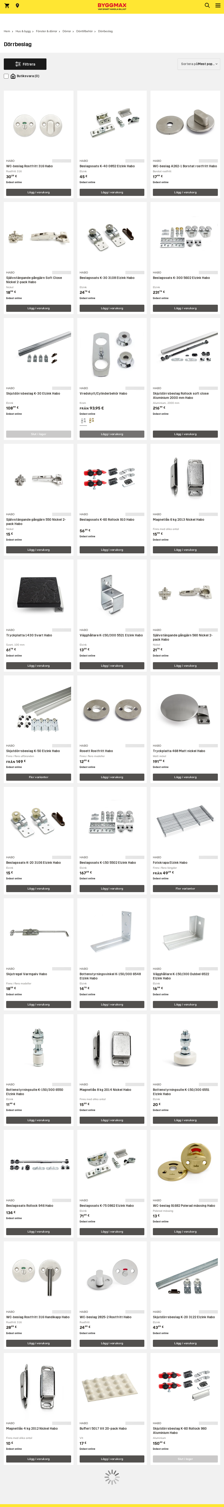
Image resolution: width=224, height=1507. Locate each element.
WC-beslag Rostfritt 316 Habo (29, 166)
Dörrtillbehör (84, 31)
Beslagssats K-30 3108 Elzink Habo (107, 278)
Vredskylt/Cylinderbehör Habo (103, 394)
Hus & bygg (23, 31)
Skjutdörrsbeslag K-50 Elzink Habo (33, 751)
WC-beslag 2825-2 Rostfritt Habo (105, 1317)
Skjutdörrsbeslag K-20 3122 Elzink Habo (184, 1317)
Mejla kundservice (19, 1502)
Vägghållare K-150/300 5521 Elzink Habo (111, 635)
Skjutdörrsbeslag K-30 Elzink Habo (33, 394)
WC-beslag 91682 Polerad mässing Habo (184, 1206)
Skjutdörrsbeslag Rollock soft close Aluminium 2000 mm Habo (181, 396)
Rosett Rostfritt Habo (96, 751)
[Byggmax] (112, 7)
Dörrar (67, 31)
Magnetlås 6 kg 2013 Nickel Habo (178, 520)
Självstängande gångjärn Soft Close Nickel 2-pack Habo (34, 280)
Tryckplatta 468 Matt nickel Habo (179, 751)
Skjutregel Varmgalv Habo (26, 974)
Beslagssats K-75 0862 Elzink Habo (107, 1206)
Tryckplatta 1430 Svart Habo (29, 635)
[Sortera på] (199, 64)
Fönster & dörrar (46, 31)
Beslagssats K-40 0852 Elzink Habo (107, 166)
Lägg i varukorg (38, 192)
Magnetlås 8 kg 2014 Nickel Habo (105, 1090)
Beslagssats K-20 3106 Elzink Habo (33, 863)
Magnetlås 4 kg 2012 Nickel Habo (32, 1429)
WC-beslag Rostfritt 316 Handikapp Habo (37, 1317)
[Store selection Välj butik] (17, 5)
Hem (7, 31)
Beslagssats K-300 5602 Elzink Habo (181, 278)
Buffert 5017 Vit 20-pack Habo (103, 1429)
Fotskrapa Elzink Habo (170, 863)
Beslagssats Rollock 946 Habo (29, 1206)
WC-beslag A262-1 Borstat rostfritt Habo (185, 166)
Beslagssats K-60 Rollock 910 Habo (107, 520)
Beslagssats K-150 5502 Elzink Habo (108, 863)
